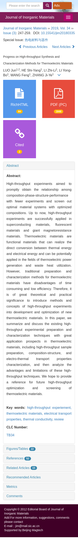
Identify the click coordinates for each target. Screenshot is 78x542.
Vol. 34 (65, 28)
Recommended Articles (23, 477)
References (18, 458)
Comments (14, 496)
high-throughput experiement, (49, 407)
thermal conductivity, (38, 419)
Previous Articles (33, 47)
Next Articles (63, 47)
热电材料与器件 (36, 40)
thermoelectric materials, (25, 413)
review (59, 419)
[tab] (39, 166)
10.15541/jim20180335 (58, 33)
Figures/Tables (21, 448)
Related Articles (21, 468)
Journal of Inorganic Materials (29, 17)
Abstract (12, 165)
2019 (54, 28)
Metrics (11, 486)
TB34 (10, 435)
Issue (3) (9, 33)
